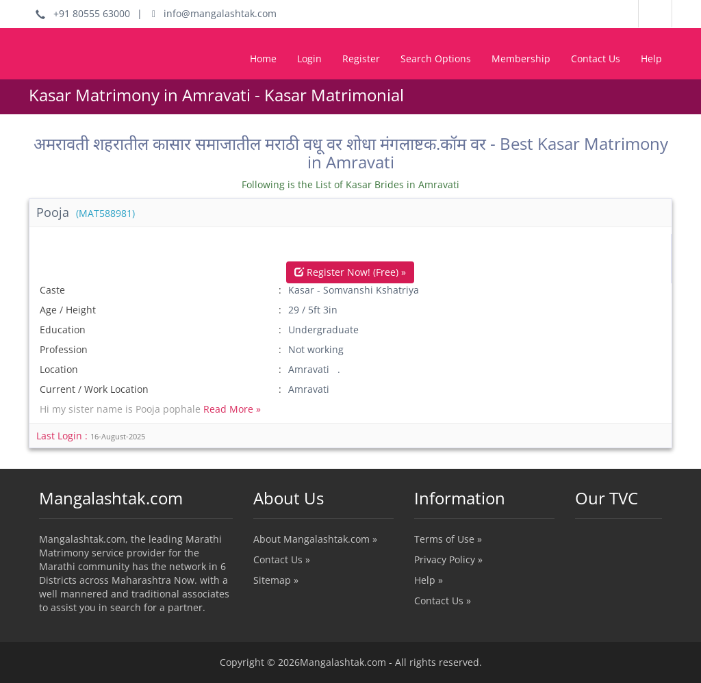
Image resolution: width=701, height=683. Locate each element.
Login (309, 58)
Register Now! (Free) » (350, 272)
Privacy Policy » (448, 559)
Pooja (85, 212)
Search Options (435, 58)
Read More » (232, 408)
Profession (64, 349)
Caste (52, 289)
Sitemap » (275, 580)
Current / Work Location (94, 389)
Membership (521, 58)
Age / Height (68, 309)
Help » (428, 580)
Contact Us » (281, 559)
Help (651, 58)
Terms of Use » (448, 538)
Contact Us (595, 58)
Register (361, 58)
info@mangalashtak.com (214, 13)
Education (63, 329)
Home (263, 58)
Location (59, 369)
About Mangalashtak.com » (315, 538)
